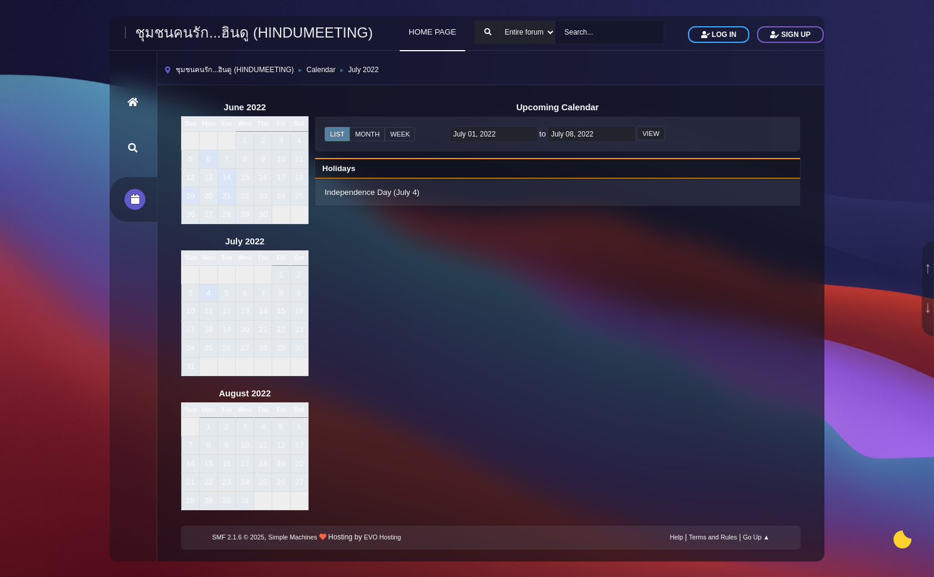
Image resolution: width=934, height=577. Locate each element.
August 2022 (244, 393)
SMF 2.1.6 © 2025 (238, 537)
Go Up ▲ (756, 537)
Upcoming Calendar (557, 107)
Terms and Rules (713, 537)
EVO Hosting (382, 537)
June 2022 (245, 107)
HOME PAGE (432, 31)
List (337, 134)
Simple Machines (292, 537)
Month (367, 134)
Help (676, 537)
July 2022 (244, 241)
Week (400, 134)
